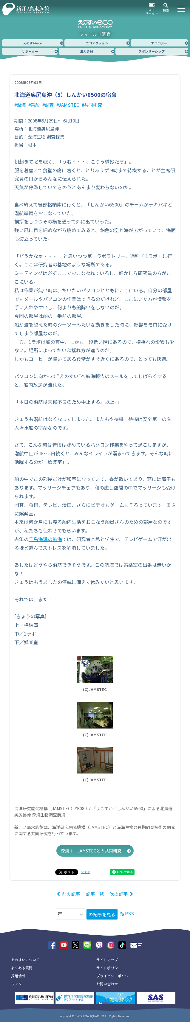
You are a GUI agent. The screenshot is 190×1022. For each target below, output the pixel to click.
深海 (21, 105)
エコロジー (159, 43)
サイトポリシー (108, 967)
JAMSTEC (69, 105)
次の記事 (119, 894)
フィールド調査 (95, 34)
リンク (16, 983)
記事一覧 (95, 894)
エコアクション (97, 43)
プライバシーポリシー (114, 975)
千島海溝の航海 (45, 539)
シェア (85, 871)
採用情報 (18, 975)
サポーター (30, 51)
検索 (166, 10)
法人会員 (86, 51)
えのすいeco (32, 43)
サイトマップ (107, 959)
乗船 (35, 105)
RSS (129, 913)
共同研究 (93, 105)
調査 (49, 105)
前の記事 (71, 894)
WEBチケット (152, 11)
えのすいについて (25, 959)
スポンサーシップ (151, 51)
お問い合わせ (107, 983)
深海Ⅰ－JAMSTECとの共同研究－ (93, 851)
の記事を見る (102, 914)
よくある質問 (22, 967)
